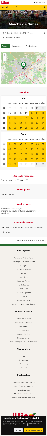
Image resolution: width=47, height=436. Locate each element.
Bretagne (23, 266)
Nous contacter (23, 338)
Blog (23, 356)
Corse (23, 273)
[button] (23, 65)
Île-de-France (23, 285)
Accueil (5, 46)
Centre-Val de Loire (23, 269)
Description (17, 46)
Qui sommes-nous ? (23, 322)
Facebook (24, 364)
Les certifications (23, 334)
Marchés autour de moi (23, 394)
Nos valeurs (23, 326)
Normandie (23, 289)
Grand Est (24, 277)
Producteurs (31, 46)
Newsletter (23, 360)
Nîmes (7, 232)
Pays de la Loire (23, 300)
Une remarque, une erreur (30, 240)
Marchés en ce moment (23, 386)
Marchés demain (23, 390)
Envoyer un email (12, 38)
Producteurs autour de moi (23, 382)
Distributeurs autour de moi (23, 398)
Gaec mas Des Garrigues (12, 209)
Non (18, 430)
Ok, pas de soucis (33, 430)
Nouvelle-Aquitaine (23, 293)
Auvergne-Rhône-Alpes (23, 258)
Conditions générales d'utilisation (23, 342)
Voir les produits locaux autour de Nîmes (23, 227)
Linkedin (23, 368)
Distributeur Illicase (23, 319)
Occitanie (23, 296)
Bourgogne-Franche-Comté (23, 262)
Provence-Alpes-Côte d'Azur (23, 304)
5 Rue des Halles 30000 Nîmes (18, 33)
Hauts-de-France (23, 281)
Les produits (23, 330)
